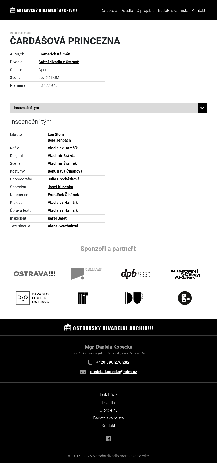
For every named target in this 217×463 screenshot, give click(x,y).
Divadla (108, 402)
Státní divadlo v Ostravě (59, 62)
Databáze (108, 10)
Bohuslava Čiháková (65, 171)
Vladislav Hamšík (63, 148)
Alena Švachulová (63, 226)
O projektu (145, 10)
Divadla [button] (126, 10)
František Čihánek (63, 195)
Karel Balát (57, 218)
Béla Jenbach (59, 140)
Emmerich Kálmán (54, 54)
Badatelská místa (173, 10)
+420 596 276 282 (112, 362)
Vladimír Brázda (61, 156)
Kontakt (198, 10)
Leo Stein (56, 134)
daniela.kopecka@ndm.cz (113, 371)
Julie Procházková (63, 179)
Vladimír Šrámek (62, 163)
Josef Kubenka (60, 187)
